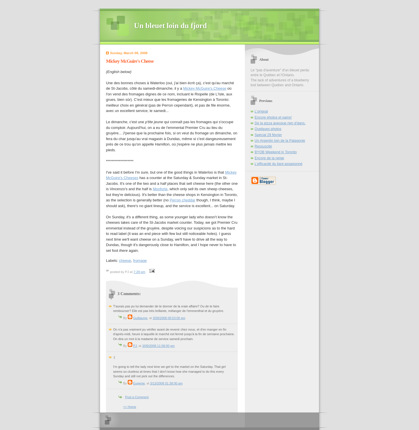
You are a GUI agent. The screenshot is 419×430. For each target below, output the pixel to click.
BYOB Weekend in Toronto (276, 152)
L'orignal (261, 111)
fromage (140, 260)
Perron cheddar (183, 200)
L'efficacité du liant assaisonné (278, 164)
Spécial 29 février (268, 135)
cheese (125, 260)
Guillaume (140, 318)
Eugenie (139, 383)
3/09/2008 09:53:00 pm (169, 318)
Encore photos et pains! (273, 117)
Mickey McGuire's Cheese (205, 88)
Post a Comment (137, 397)
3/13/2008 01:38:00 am (166, 383)
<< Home (129, 407)
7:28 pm (139, 272)
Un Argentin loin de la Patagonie (280, 141)
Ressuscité (263, 146)
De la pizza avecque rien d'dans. (280, 123)
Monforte (160, 189)
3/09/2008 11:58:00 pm (158, 345)
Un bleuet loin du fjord (170, 25)
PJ (135, 345)
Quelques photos (268, 129)
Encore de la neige (269, 158)
